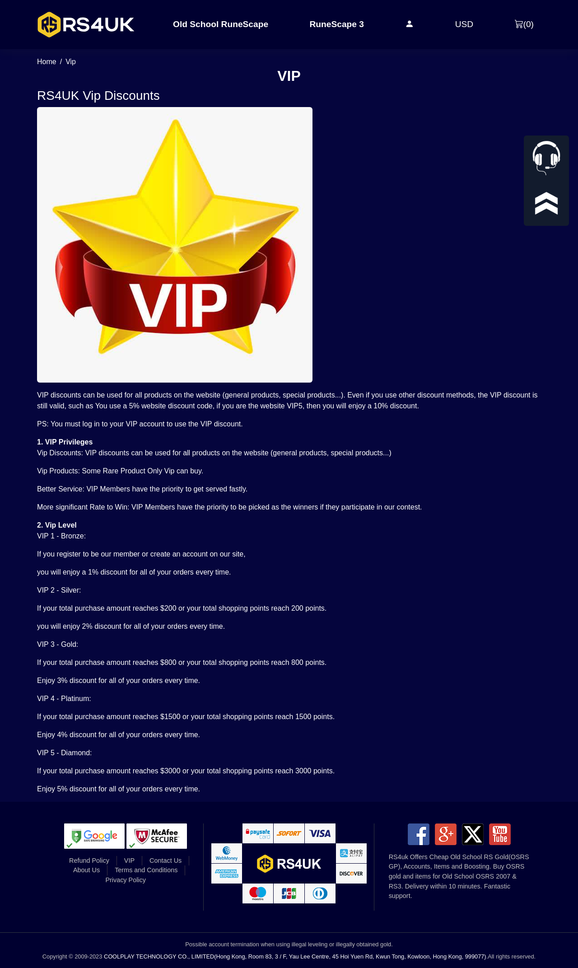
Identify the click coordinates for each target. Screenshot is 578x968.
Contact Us (165, 860)
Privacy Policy (125, 880)
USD (464, 24)
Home (46, 61)
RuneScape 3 (336, 24)
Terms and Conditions (146, 870)
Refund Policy (89, 860)
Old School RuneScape (220, 24)
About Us (86, 870)
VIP (129, 860)
